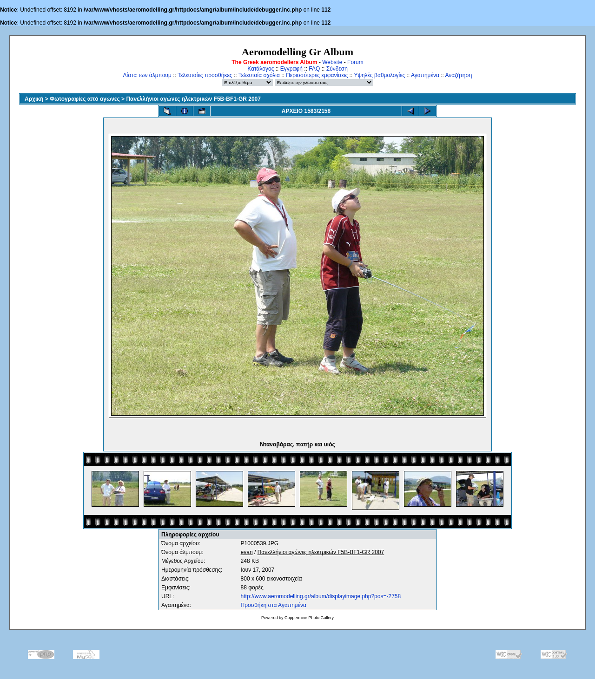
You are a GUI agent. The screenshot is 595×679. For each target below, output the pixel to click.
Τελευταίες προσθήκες (205, 75)
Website (332, 62)
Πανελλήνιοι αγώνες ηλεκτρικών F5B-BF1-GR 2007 (193, 99)
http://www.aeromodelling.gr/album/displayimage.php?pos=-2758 (321, 596)
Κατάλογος (260, 68)
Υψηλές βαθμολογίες (379, 75)
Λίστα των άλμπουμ (147, 75)
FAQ (314, 68)
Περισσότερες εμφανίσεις (317, 75)
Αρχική (34, 99)
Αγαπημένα (425, 75)
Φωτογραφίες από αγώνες (85, 99)
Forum (355, 62)
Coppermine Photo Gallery (309, 617)
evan (247, 552)
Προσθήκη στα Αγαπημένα (273, 605)
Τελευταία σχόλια (259, 75)
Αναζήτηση (458, 75)
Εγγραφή (291, 68)
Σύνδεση (337, 68)
